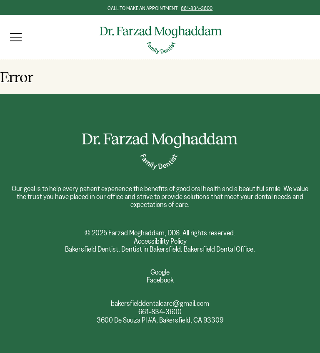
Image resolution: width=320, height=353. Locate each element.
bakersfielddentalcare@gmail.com (160, 304)
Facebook (160, 280)
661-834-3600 (196, 8)
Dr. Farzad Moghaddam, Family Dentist (160, 24)
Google (160, 272)
